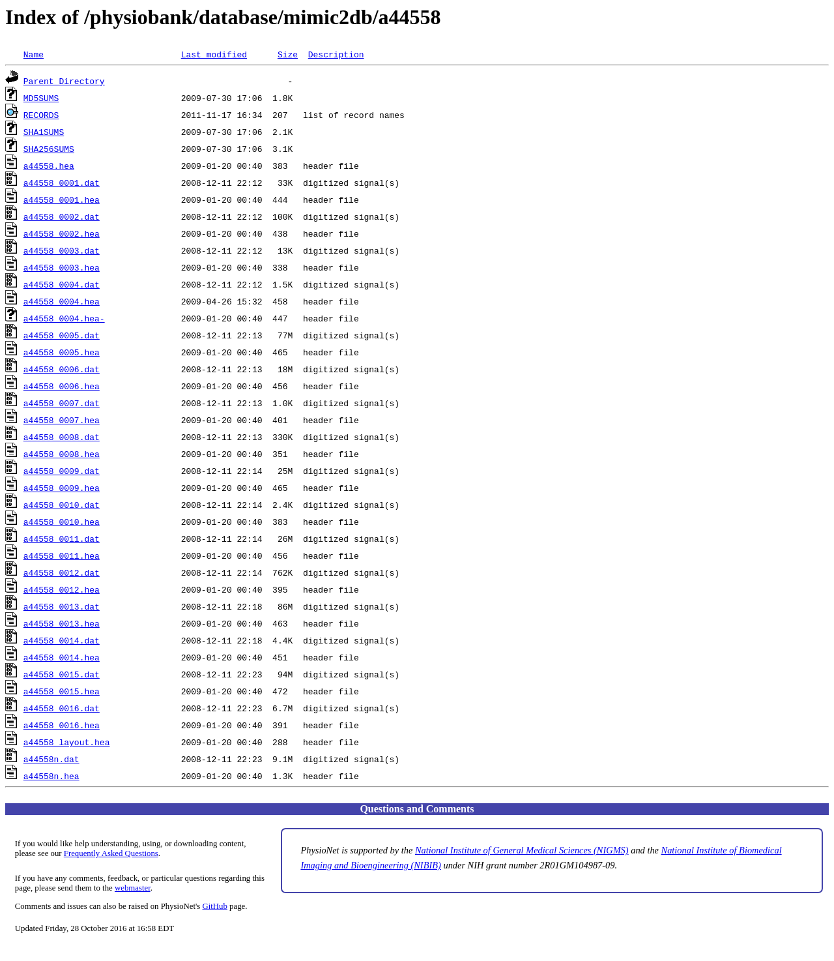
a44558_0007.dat (61, 403)
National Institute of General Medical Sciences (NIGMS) (522, 850)
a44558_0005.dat (61, 335)
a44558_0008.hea (61, 454)
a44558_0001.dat (61, 182)
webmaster (133, 888)
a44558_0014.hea (61, 657)
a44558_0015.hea (61, 691)
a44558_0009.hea (61, 488)
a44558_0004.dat (61, 284)
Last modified (214, 54)
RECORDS (41, 115)
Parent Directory (64, 81)
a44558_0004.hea (61, 301)
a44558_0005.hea (61, 352)
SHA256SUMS (48, 149)
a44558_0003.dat (61, 250)
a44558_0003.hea (61, 267)
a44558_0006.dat (61, 369)
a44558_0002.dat (61, 216)
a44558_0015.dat (61, 674)
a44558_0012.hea (61, 589)
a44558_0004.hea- (64, 318)
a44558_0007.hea (61, 420)
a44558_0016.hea (61, 725)
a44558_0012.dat (61, 572)
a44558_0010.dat (61, 504)
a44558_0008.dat (61, 437)
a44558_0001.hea (61, 199)
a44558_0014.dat (61, 640)
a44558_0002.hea (61, 233)
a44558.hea (48, 165)
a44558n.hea (51, 776)
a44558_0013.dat (61, 606)
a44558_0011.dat (61, 538)
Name (33, 54)
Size (288, 54)
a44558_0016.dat (61, 708)
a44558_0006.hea (61, 386)
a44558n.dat (51, 759)
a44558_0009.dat (61, 471)
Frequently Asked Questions (111, 853)
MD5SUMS (41, 98)
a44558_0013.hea (61, 623)
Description (336, 54)
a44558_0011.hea (61, 555)
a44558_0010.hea (61, 521)
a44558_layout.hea (66, 742)
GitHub (215, 906)
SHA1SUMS (43, 132)
